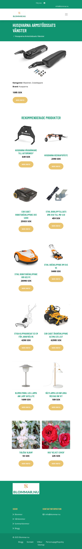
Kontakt (30, 542)
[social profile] (44, 3)
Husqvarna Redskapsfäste (56, 155)
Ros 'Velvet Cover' (56, 452)
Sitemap (41, 545)
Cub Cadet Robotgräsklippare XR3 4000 (26, 214)
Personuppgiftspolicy (55, 542)
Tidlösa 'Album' (26, 452)
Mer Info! (20, 100)
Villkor (39, 542)
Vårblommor (20, 519)
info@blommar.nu (62, 6)
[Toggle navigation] (66, 14)
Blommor (18, 514)
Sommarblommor (22, 523)
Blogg (17, 528)
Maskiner (27, 83)
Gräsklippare (37, 83)
